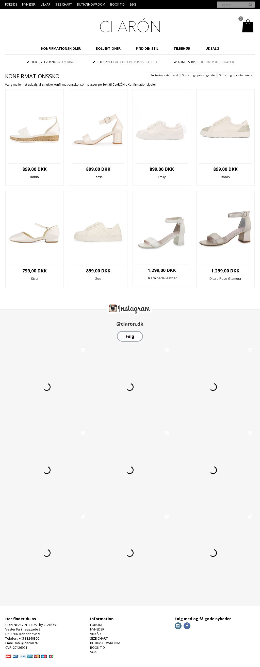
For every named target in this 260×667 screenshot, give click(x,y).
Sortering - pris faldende (235, 75)
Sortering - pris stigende (198, 75)
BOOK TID (117, 4)
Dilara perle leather (162, 278)
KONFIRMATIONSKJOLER (61, 48)
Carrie (98, 177)
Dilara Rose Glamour (225, 278)
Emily (162, 177)
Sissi (34, 278)
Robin (225, 177)
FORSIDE (11, 4)
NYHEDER (29, 4)
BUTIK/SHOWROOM (91, 4)
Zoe (98, 278)
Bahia (34, 177)
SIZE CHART (63, 4)
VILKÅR (45, 4)
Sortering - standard (164, 75)
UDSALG (212, 48)
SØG (133, 4)
